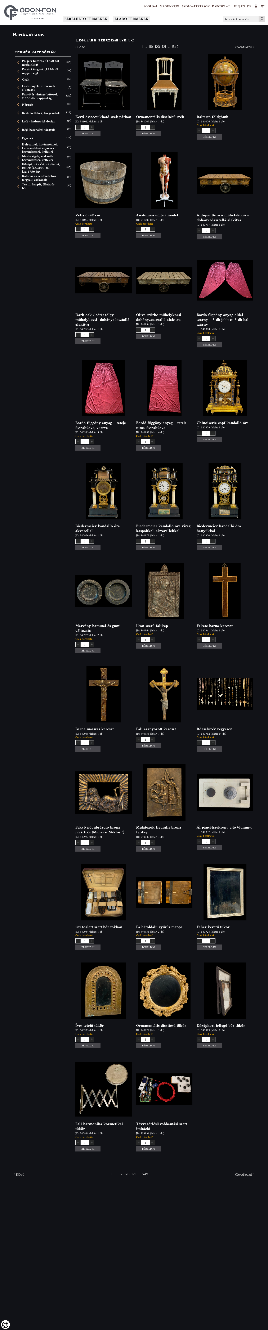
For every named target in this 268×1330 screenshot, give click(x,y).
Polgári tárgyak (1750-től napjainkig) (40, 71)
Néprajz (27, 105)
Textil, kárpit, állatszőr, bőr (38, 186)
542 (175, 47)
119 (151, 47)
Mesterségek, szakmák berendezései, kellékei (37, 158)
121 (164, 47)
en (243, 6)
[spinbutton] (85, 127)
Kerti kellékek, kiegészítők (41, 113)
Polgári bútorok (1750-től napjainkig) (40, 62)
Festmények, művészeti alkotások (38, 87)
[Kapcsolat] (221, 6)
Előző (79, 47)
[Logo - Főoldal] (30, 12)
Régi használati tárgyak (38, 130)
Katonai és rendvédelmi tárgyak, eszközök (39, 177)
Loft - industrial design (38, 121)
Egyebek (28, 138)
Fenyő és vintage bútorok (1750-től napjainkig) (40, 96)
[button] (170, 6)
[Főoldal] (151, 6)
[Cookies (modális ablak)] (5, 1324)
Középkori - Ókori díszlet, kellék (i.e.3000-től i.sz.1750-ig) (41, 167)
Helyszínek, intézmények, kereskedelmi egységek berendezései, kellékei (40, 148)
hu (236, 6)
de (249, 6)
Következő (245, 47)
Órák (25, 79)
